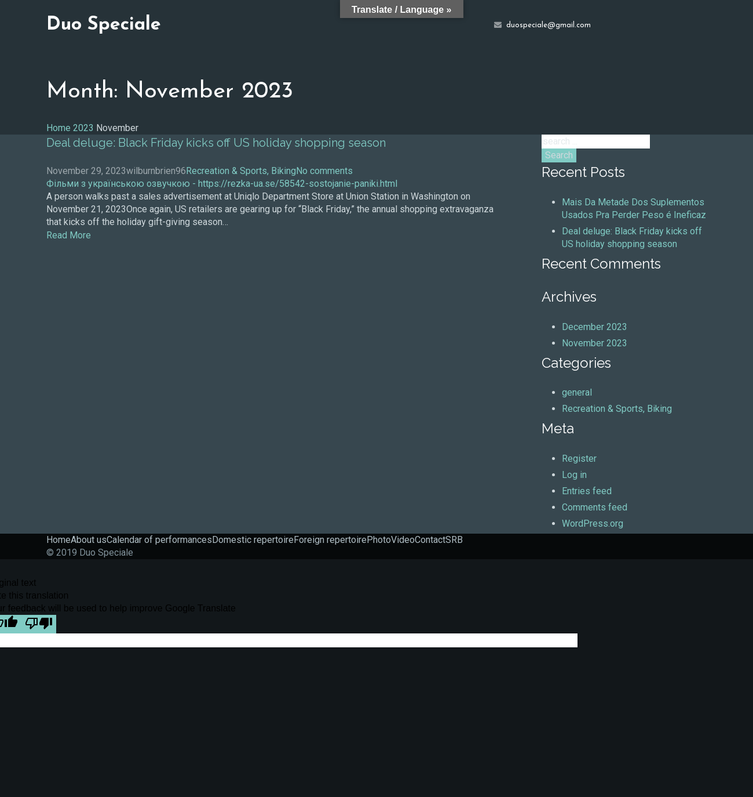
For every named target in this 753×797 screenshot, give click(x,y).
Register (579, 458)
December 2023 (594, 326)
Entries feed (587, 491)
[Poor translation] (38, 624)
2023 (83, 127)
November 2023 (594, 343)
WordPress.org (592, 523)
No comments (324, 170)
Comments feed (594, 507)
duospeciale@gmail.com (548, 26)
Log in (574, 474)
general (577, 392)
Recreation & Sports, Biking (241, 170)
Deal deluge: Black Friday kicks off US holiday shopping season (216, 143)
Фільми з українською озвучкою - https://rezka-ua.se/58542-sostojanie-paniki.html (221, 183)
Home (58, 127)
